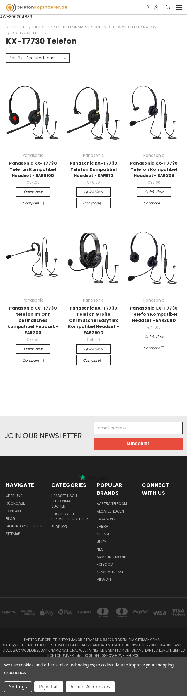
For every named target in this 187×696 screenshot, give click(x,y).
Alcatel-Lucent (111, 511)
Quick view (33, 191)
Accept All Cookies (90, 686)
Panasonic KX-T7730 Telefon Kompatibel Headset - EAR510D (33, 169)
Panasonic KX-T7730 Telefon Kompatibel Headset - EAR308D (154, 314)
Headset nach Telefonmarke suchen (64, 501)
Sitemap (13, 533)
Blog (10, 518)
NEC (100, 549)
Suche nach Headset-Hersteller (69, 516)
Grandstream (110, 572)
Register (34, 526)
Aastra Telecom (112, 503)
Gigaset (104, 534)
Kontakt (13, 510)
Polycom (105, 564)
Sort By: (16, 58)
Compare (33, 203)
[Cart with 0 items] (168, 7)
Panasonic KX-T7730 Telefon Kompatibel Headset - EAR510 (94, 169)
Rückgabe (15, 503)
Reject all (49, 686)
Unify (101, 541)
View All (104, 579)
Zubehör (59, 526)
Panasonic (107, 518)
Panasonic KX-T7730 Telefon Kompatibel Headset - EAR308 (154, 169)
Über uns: (14, 495)
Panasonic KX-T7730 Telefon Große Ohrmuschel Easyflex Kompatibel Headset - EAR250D (93, 320)
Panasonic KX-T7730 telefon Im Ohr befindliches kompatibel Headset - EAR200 (33, 320)
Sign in (12, 526)
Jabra (102, 526)
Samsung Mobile (112, 556)
